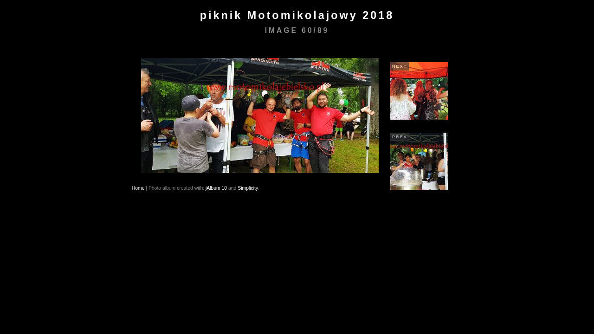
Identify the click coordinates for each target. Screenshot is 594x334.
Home (138, 188)
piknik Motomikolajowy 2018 (297, 15)
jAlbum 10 (216, 188)
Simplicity (248, 188)
